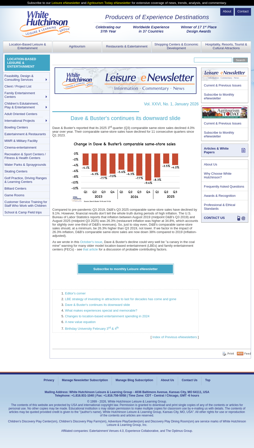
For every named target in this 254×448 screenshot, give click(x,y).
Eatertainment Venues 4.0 (107, 431)
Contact (243, 11)
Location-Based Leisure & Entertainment (27, 46)
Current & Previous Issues (222, 85)
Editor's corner (75, 293)
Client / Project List (17, 86)
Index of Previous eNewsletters (175, 337)
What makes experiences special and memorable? (101, 310)
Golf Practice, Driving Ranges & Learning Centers (25, 180)
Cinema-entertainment (20, 147)
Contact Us (189, 380)
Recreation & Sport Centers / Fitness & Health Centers (25, 156)
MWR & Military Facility (21, 141)
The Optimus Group (179, 431)
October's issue (91, 242)
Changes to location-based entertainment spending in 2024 (107, 316)
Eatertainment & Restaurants (25, 134)
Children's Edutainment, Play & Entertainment (21, 105)
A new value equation (80, 322)
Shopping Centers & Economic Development (176, 46)
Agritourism (77, 46)
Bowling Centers (16, 127)
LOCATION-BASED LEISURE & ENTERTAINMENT (21, 62)
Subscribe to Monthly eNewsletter (219, 96)
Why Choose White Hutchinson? (217, 175)
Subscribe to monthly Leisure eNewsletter (125, 269)
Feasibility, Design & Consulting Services (18, 77)
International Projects (19, 120)
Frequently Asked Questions (224, 186)
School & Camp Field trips (23, 212)
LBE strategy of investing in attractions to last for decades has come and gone (120, 299)
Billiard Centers (15, 188)
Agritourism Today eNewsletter (109, 3)
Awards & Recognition (220, 196)
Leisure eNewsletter (66, 3)
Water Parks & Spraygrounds (25, 164)
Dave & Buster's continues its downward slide (97, 305)
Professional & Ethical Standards (219, 206)
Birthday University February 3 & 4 (92, 328)
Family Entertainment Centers (19, 95)
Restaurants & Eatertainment (127, 46)
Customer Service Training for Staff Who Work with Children (25, 203)
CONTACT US (214, 218)
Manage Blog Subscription (134, 380)
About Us (210, 164)
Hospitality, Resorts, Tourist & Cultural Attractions (226, 46)
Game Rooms (14, 195)
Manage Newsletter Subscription (85, 380)
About (227, 11)
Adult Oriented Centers (20, 114)
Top (207, 380)
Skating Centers (16, 171)
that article (90, 249)
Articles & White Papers (216, 150)
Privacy (49, 380)
